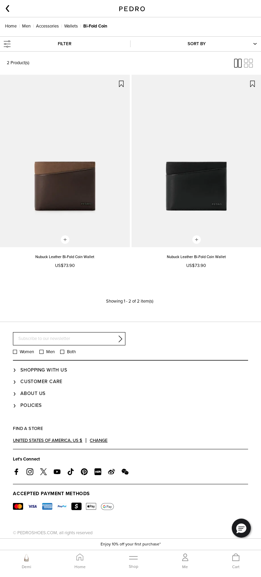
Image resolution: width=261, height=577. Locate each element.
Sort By (222, 44)
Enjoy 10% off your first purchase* (131, 544)
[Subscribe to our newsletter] (69, 338)
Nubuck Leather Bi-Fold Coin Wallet (64, 257)
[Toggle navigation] (133, 561)
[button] (241, 528)
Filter (37, 44)
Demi (26, 566)
